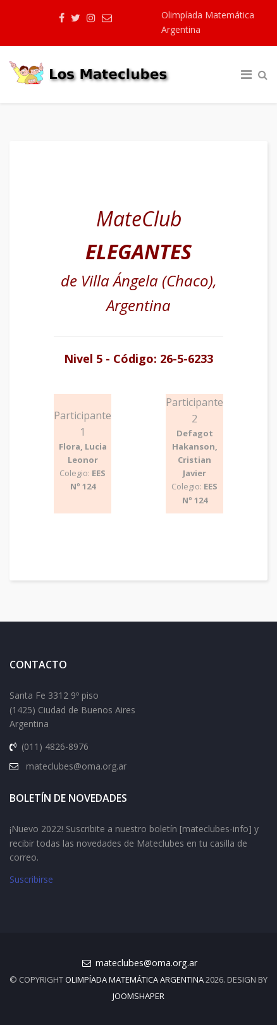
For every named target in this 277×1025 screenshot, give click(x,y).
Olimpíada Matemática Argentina (207, 22)
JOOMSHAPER (138, 996)
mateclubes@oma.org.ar (146, 963)
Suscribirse (31, 879)
